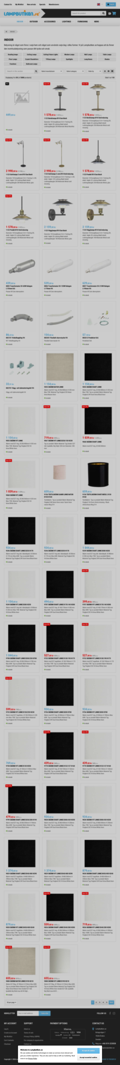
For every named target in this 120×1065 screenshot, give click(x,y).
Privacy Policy (32, 1058)
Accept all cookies (88, 1051)
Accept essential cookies (88, 1057)
